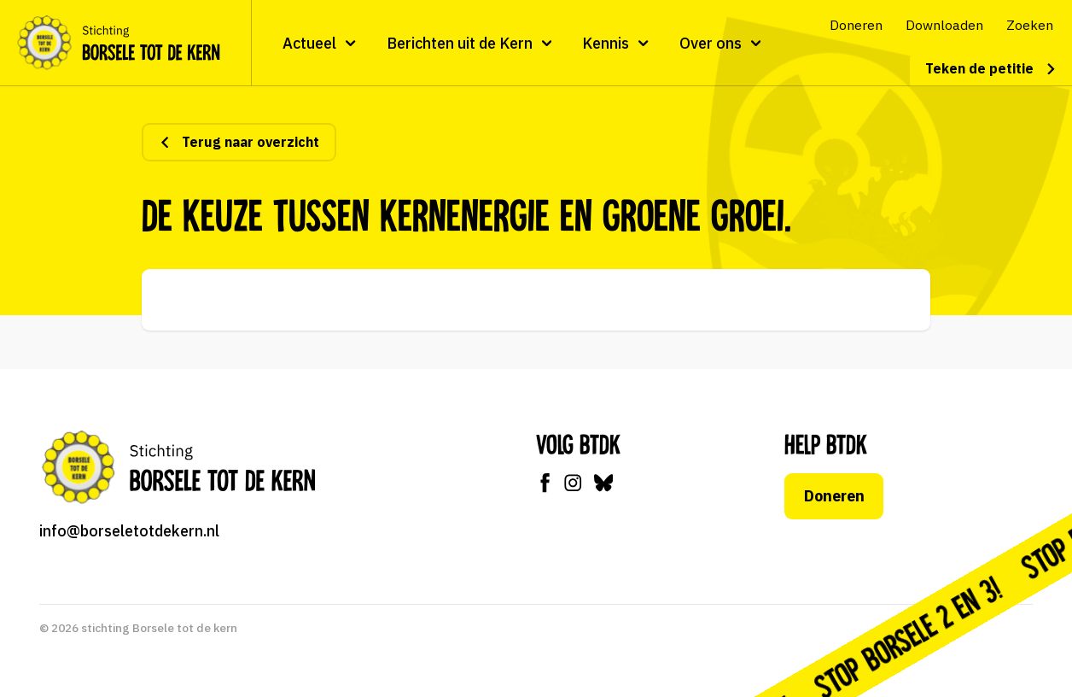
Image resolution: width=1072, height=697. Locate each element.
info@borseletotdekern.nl (129, 531)
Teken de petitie (991, 68)
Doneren (834, 496)
